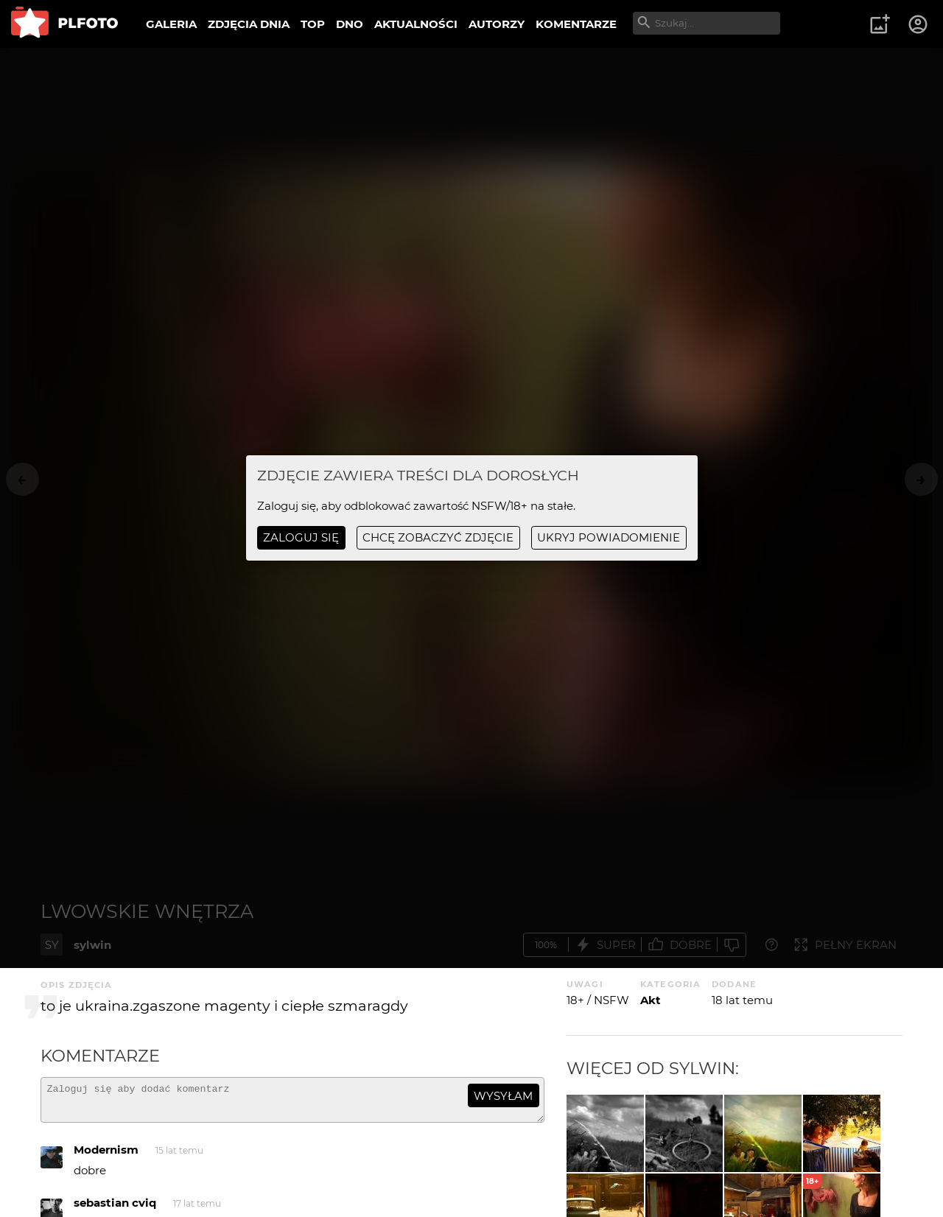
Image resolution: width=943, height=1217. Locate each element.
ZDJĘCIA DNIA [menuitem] (249, 24)
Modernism (106, 1156)
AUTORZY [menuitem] (497, 24)
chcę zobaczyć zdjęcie (437, 537)
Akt (650, 1000)
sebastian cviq (115, 1209)
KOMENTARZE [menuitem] (576, 24)
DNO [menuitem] (349, 24)
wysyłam (503, 1096)
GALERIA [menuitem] (171, 24)
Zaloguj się (301, 537)
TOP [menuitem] (313, 24)
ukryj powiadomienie (608, 537)
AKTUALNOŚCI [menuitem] (416, 24)
